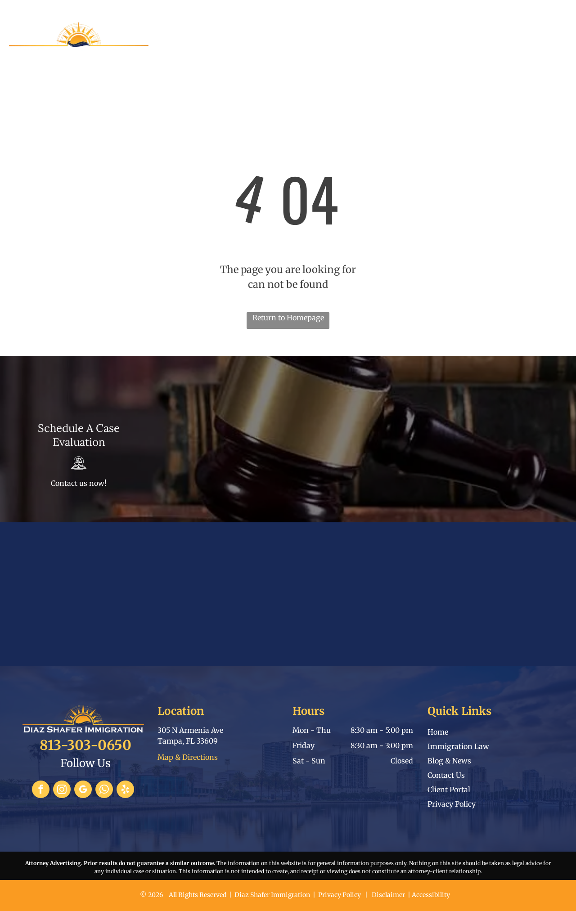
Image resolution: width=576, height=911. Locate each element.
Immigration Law (458, 746)
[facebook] (41, 790)
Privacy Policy (452, 803)
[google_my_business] (83, 790)
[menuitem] (179, 43)
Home (438, 731)
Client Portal (449, 789)
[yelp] (125, 790)
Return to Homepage (288, 317)
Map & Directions (188, 757)
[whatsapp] (104, 790)
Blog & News (449, 760)
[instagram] (62, 790)
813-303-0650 (463, 10)
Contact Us (446, 775)
